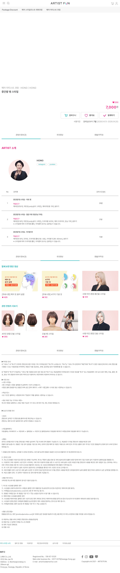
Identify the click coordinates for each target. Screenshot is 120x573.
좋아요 (90, 115)
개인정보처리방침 (42, 543)
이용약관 (30, 543)
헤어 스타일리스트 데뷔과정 (32, 10)
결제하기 (109, 115)
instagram (41, 164)
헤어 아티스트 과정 (53, 10)
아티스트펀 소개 (5, 543)
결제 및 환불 (19, 543)
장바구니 (70, 115)
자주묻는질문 (66, 543)
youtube (52, 164)
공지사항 (55, 543)
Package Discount (10, 10)
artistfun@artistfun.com (17, 491)
